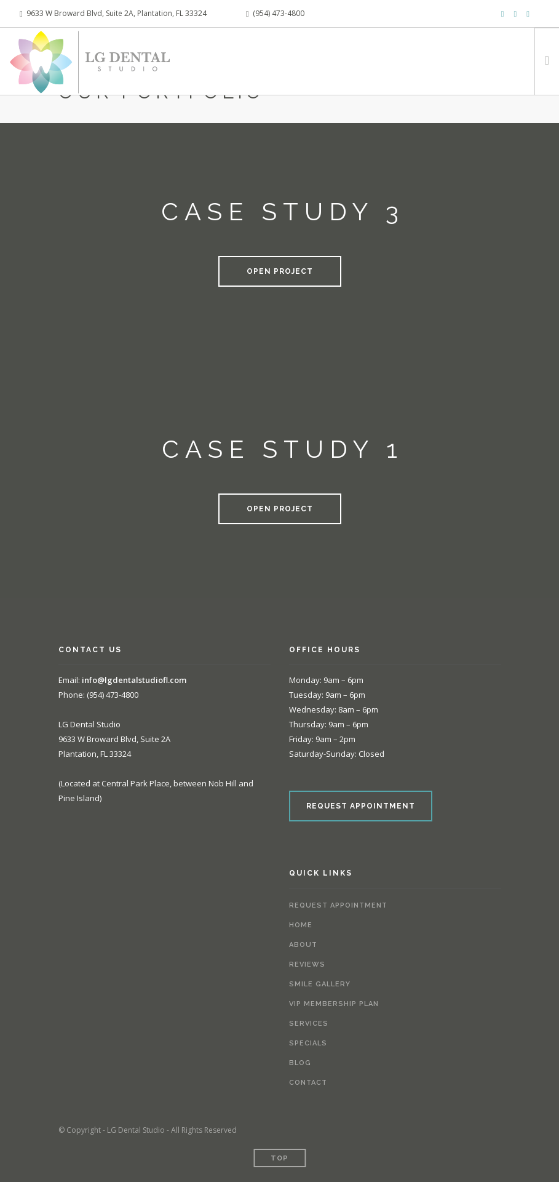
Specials (308, 1043)
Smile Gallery (320, 984)
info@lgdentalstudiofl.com (134, 679)
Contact (308, 1083)
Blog (300, 1063)
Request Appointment (338, 905)
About (303, 945)
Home (300, 925)
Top (279, 1158)
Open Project (280, 271)
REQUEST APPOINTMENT (360, 806)
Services (308, 1024)
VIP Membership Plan (334, 1004)
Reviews (307, 964)
